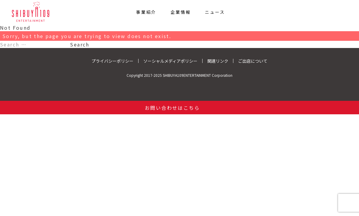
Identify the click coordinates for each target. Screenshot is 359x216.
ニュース (215, 12)
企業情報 (181, 12)
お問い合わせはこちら (172, 107)
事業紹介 (146, 12)
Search (79, 44)
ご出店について (252, 61)
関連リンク (217, 61)
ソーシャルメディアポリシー (170, 61)
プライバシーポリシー (112, 61)
